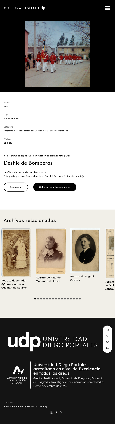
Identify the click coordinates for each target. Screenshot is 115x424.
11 (65, 299)
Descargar (16, 187)
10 (62, 299)
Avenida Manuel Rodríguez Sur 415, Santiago (26, 406)
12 (68, 299)
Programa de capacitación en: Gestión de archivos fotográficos (36, 130)
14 (74, 299)
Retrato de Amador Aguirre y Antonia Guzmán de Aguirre (14, 284)
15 (77, 299)
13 (71, 299)
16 (80, 299)
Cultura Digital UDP (25, 9)
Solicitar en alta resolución (54, 187)
